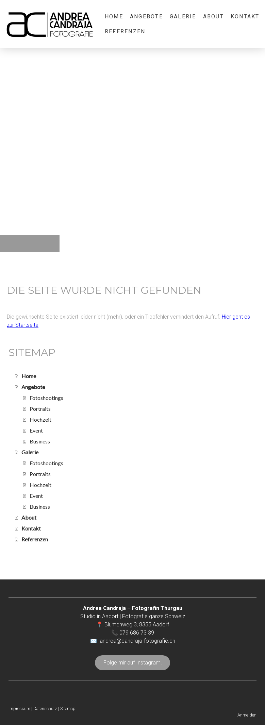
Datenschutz (45, 708)
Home (114, 16)
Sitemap (68, 708)
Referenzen (125, 31)
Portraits (40, 408)
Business (40, 441)
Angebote (146, 16)
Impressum (19, 708)
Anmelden (246, 715)
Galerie (183, 16)
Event (36, 430)
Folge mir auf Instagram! (132, 662)
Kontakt (245, 16)
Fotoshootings (46, 397)
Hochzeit (40, 419)
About (213, 16)
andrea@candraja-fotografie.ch (137, 641)
